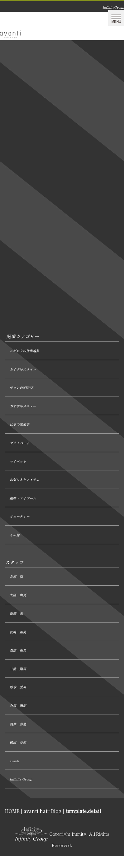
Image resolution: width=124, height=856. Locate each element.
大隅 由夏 (18, 594)
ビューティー (19, 516)
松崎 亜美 (18, 631)
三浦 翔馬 (18, 668)
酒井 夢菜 (18, 724)
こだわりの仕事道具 (24, 350)
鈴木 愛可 (18, 686)
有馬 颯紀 (18, 705)
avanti (14, 760)
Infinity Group (21, 778)
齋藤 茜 (16, 613)
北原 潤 (16, 576)
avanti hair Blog (43, 811)
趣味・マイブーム (23, 498)
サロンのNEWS (21, 387)
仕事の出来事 (19, 424)
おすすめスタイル (23, 369)
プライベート (19, 442)
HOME (12, 811)
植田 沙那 (18, 742)
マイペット (18, 461)
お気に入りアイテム (24, 479)
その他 (15, 534)
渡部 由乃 (18, 650)
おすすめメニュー (23, 405)
